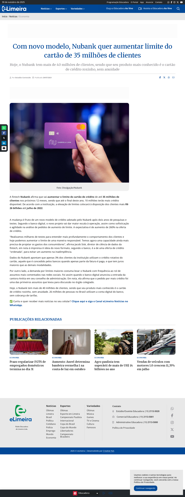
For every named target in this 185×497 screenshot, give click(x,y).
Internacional (67, 420)
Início (4, 16)
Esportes (60, 8)
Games (90, 417)
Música (90, 414)
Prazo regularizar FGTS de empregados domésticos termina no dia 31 (28, 365)
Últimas (50, 410)
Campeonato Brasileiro (66, 435)
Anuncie (149, 2)
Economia (51, 437)
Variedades (76, 8)
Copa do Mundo (68, 427)
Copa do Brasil (67, 424)
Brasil (49, 417)
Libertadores (66, 431)
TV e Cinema (93, 420)
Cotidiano (51, 424)
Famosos (91, 427)
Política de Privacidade (123, 427)
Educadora (81, 493)
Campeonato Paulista (71, 417)
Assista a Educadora (155, 8)
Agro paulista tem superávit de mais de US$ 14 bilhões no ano (114, 365)
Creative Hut (108, 451)
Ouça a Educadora (117, 9)
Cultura (90, 424)
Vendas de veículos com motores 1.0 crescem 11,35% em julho (156, 365)
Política (49, 420)
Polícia (49, 427)
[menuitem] (46, 8)
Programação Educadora (118, 2)
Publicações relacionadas (36, 319)
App (142, 2)
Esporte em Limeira (70, 414)
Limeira (50, 414)
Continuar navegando (145, 488)
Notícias (45, 8)
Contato (158, 2)
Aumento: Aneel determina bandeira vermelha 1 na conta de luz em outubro (71, 365)
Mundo (49, 434)
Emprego (50, 431)
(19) (152, 411)
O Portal (134, 2)
